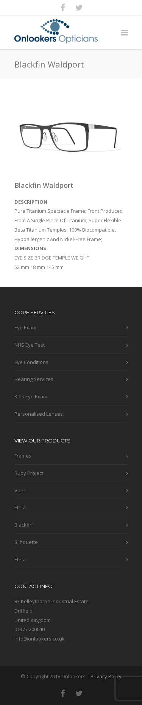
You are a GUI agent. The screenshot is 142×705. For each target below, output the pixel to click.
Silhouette (26, 542)
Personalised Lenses (38, 413)
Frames (22, 455)
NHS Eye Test (29, 344)
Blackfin (23, 524)
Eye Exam (25, 327)
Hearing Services (33, 379)
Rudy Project (28, 473)
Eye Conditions (31, 362)
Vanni (21, 490)
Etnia (20, 507)
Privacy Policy (106, 676)
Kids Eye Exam (30, 396)
